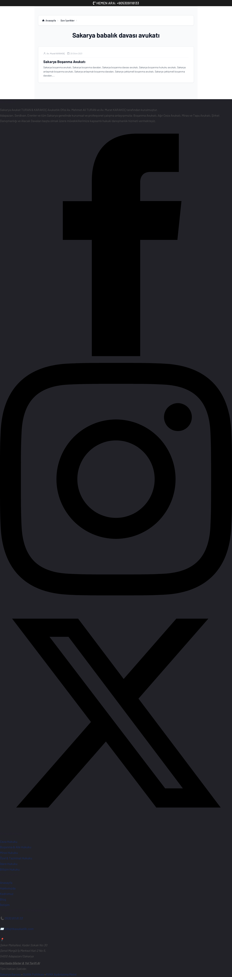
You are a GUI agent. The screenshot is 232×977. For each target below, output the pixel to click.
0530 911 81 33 (13, 918)
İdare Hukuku (8, 863)
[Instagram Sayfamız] (116, 594)
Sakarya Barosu (10, 974)
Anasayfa (6, 882)
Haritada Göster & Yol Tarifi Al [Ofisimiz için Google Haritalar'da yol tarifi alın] (20, 963)
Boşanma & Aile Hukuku (15, 847)
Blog (3, 899)
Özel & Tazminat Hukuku (16, 858)
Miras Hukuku (9, 852)
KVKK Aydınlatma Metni (61, 974)
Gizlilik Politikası (33, 974)
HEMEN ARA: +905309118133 (116, 3)
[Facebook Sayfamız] (116, 360)
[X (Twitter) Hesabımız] (116, 828)
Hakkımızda (8, 888)
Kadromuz (6, 893)
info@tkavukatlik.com (18, 929)
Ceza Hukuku (8, 841)
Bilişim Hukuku (10, 869)
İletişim (5, 905)
